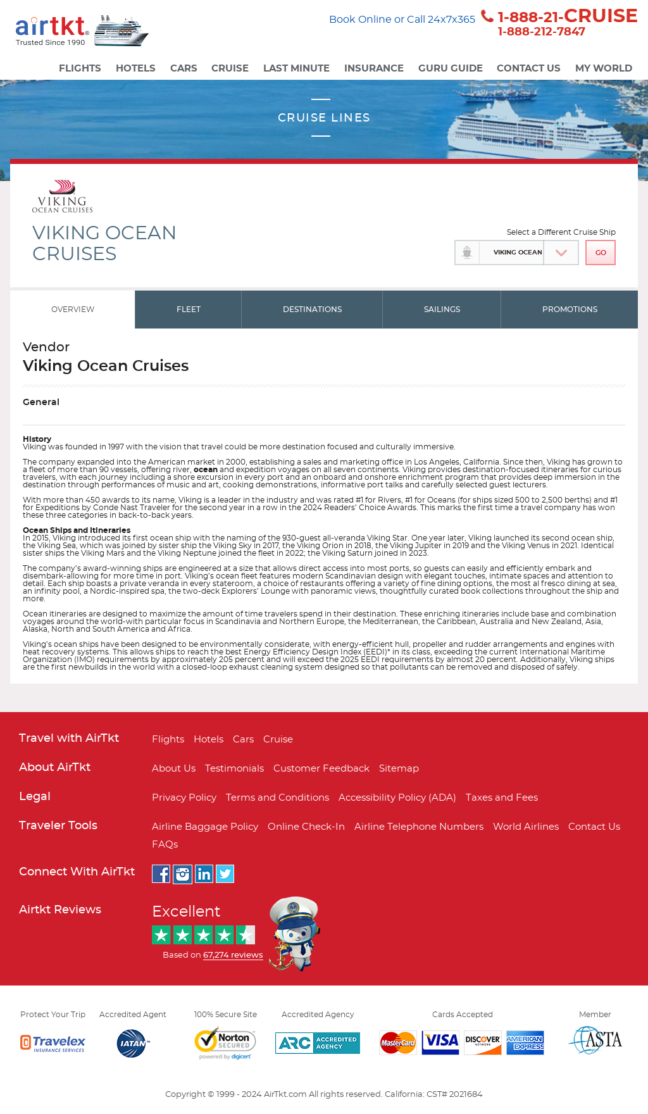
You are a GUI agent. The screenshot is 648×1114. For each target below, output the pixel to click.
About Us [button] (174, 768)
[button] (96, 31)
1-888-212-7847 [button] (541, 32)
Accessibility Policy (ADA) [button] (397, 798)
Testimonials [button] (234, 768)
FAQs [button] (165, 844)
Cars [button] (183, 68)
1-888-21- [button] (568, 17)
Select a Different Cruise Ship (561, 232)
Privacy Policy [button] (184, 798)
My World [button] (603, 68)
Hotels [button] (136, 68)
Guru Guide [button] (450, 68)
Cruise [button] (230, 68)
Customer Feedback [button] (321, 768)
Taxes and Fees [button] (502, 798)
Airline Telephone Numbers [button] (418, 827)
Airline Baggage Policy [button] (205, 827)
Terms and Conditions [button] (277, 798)
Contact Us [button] (529, 68)
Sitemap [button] (399, 768)
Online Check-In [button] (306, 827)
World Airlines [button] (526, 827)
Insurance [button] (374, 68)
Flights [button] (80, 68)
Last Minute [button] (296, 68)
